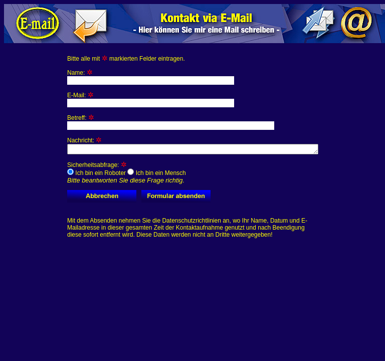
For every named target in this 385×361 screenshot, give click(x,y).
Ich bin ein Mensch (156, 174)
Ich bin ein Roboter (96, 174)
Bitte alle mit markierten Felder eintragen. (126, 58)
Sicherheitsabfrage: (126, 174)
